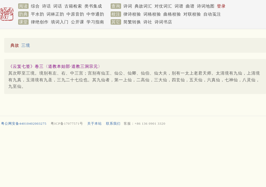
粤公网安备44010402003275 (23, 123)
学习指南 (95, 22)
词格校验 (152, 14)
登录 (221, 6)
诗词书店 (163, 22)
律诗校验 (132, 14)
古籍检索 (73, 6)
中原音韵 (75, 14)
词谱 (179, 6)
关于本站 (94, 123)
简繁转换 (132, 22)
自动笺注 (212, 14)
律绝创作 (40, 22)
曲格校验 (172, 14)
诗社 (147, 22)
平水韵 (37, 14)
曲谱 (190, 6)
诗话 (46, 6)
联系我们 (113, 123)
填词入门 (60, 22)
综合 (35, 6)
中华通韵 (95, 14)
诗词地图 (206, 6)
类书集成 (93, 6)
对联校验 (192, 14)
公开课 (77, 22)
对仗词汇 (163, 6)
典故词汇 (143, 6)
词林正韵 (55, 14)
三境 (25, 45)
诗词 (127, 6)
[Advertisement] (132, 141)
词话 (57, 6)
